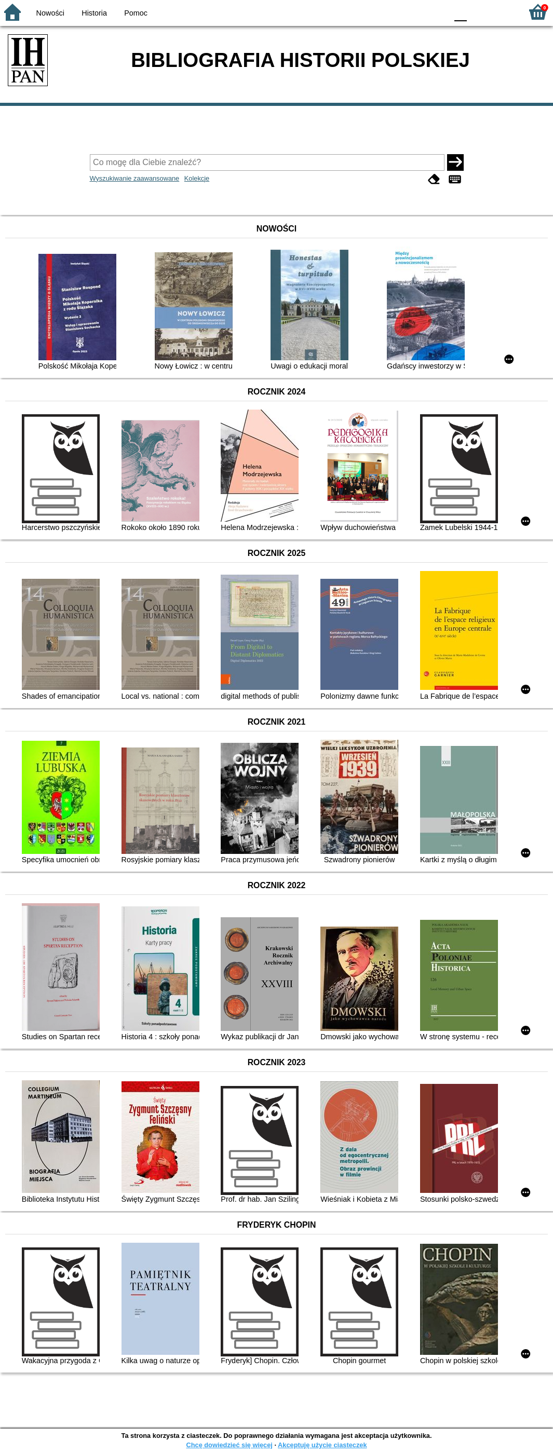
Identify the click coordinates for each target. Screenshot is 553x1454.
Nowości (50, 13)
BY (436, 11)
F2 (502, 11)
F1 (478, 11)
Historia (94, 13)
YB (415, 11)
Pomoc (135, 13)
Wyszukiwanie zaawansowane (135, 178)
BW (394, 11)
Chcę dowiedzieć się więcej (229, 1445)
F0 (460, 11)
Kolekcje (196, 178)
